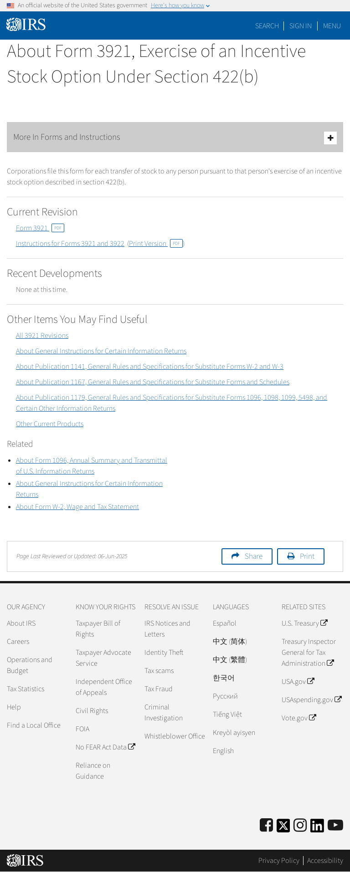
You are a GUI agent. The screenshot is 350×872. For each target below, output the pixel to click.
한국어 (224, 678)
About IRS (21, 623)
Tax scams (159, 671)
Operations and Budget (29, 665)
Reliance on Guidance (93, 770)
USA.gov (298, 682)
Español (225, 623)
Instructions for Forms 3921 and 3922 (70, 244)
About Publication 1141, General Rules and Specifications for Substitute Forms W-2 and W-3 (149, 367)
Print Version (156, 244)
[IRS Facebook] (266, 826)
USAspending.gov (311, 700)
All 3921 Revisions (42, 336)
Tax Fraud (158, 689)
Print (307, 556)
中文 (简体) (230, 642)
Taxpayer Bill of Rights (98, 628)
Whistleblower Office (174, 736)
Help (14, 707)
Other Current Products (49, 424)
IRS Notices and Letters (167, 628)
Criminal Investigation (163, 712)
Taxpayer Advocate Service (103, 658)
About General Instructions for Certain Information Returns (101, 351)
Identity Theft (163, 653)
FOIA (82, 729)
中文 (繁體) (230, 660)
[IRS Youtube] (335, 826)
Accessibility (325, 860)
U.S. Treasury (304, 623)
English (223, 751)
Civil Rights (92, 711)
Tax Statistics (25, 689)
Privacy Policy (278, 860)
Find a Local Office (34, 725)
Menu (332, 26)
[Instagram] (300, 826)
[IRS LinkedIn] (317, 828)
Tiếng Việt (227, 714)
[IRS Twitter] (283, 828)
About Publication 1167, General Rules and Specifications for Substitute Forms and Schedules (152, 382)
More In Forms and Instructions (175, 137)
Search (267, 26)
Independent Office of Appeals (104, 687)
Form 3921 (40, 228)
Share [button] (253, 556)
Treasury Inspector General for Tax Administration (309, 652)
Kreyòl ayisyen (234, 733)
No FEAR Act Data (105, 747)
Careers (18, 642)
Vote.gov (299, 718)
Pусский (225, 696)
